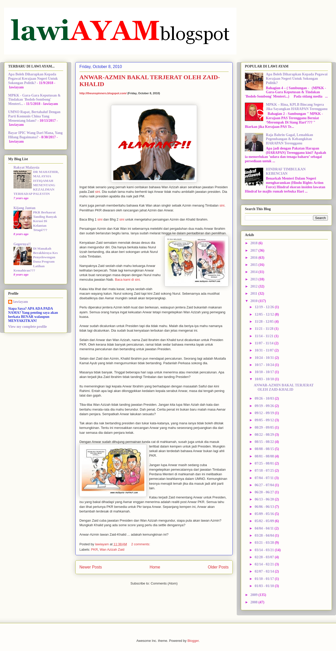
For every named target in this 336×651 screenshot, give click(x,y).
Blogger (193, 641)
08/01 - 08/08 (265, 456)
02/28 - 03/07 (265, 557)
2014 (254, 272)
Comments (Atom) (164, 583)
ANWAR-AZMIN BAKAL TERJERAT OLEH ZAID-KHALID (284, 387)
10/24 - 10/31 (265, 358)
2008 (254, 602)
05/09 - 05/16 (265, 514)
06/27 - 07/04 (265, 485)
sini (97, 192)
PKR (94, 549)
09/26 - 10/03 (265, 398)
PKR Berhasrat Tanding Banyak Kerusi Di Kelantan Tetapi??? (45, 221)
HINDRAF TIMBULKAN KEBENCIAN (286, 171)
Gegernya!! (22, 244)
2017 (254, 250)
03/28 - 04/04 (265, 535)
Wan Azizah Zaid (112, 549)
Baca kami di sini (127, 279)
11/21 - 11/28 (264, 329)
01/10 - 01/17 (265, 579)
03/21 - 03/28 (265, 543)
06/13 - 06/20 (265, 499)
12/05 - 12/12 (265, 314)
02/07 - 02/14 (265, 571)
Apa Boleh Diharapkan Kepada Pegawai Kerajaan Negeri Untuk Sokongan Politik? (33, 78)
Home (155, 567)
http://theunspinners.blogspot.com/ (103, 93)
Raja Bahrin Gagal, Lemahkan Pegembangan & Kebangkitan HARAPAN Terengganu (289, 139)
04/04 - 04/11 (264, 528)
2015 (254, 265)
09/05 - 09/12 (265, 420)
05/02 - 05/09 (265, 521)
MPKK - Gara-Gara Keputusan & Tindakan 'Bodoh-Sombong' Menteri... (34, 99)
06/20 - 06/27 (265, 492)
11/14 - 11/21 (264, 336)
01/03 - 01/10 (265, 586)
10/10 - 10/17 (265, 372)
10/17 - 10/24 (265, 365)
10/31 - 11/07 (264, 350)
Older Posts (218, 567)
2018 (254, 243)
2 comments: (141, 544)
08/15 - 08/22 (265, 442)
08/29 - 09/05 (265, 427)
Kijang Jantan (24, 208)
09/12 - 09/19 (265, 413)
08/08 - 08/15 (265, 449)
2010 (254, 301)
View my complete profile (27, 327)
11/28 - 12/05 (264, 321)
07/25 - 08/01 (265, 463)
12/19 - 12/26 (265, 307)
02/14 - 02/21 (265, 564)
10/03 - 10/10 (265, 379)
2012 (254, 286)
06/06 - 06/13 (265, 507)
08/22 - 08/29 (265, 435)
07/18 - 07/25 (265, 470)
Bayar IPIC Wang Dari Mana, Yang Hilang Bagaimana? (35, 135)
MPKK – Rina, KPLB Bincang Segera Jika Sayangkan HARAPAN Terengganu (297, 107)
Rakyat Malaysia (26, 167)
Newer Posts (90, 567)
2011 (254, 293)
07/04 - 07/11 (264, 478)
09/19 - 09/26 (265, 406)
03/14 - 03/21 (265, 550)
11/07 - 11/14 (264, 343)
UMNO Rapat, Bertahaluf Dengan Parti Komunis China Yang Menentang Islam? (34, 116)
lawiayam (20, 302)
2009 (254, 595)
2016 (254, 258)
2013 (254, 279)
